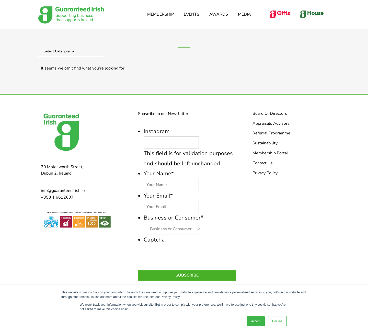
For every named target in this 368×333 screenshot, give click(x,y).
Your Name (159, 173)
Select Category (58, 51)
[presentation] (182, 255)
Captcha (154, 240)
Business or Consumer (173, 218)
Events (193, 14)
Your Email (158, 196)
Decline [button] (277, 321)
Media (246, 14)
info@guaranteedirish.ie (63, 190)
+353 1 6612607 (57, 197)
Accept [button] (255, 321)
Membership (161, 14)
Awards (220, 14)
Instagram (157, 131)
